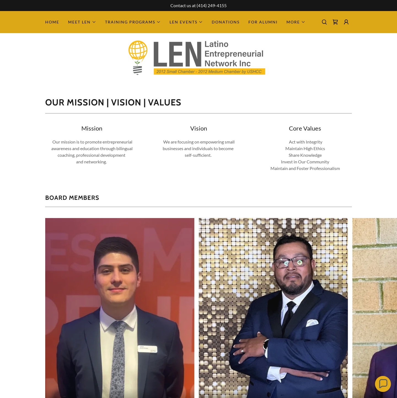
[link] (335, 22)
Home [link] (52, 22)
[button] (82, 22)
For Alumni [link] (263, 22)
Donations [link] (226, 22)
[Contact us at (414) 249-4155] (198, 5)
